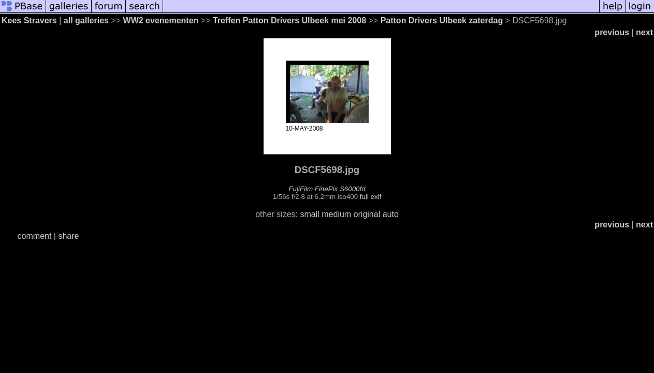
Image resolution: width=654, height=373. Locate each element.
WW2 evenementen (161, 20)
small (309, 214)
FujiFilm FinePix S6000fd (326, 189)
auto (391, 214)
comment (35, 236)
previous (611, 32)
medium (336, 214)
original (367, 214)
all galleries (86, 20)
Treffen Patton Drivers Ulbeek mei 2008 (289, 20)
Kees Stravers (29, 20)
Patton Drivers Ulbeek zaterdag (442, 20)
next (644, 32)
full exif (370, 196)
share (68, 236)
